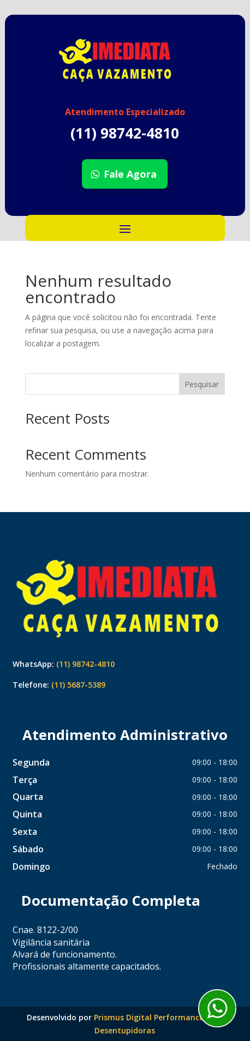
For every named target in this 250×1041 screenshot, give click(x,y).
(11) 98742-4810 (85, 664)
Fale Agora (130, 173)
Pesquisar (201, 384)
